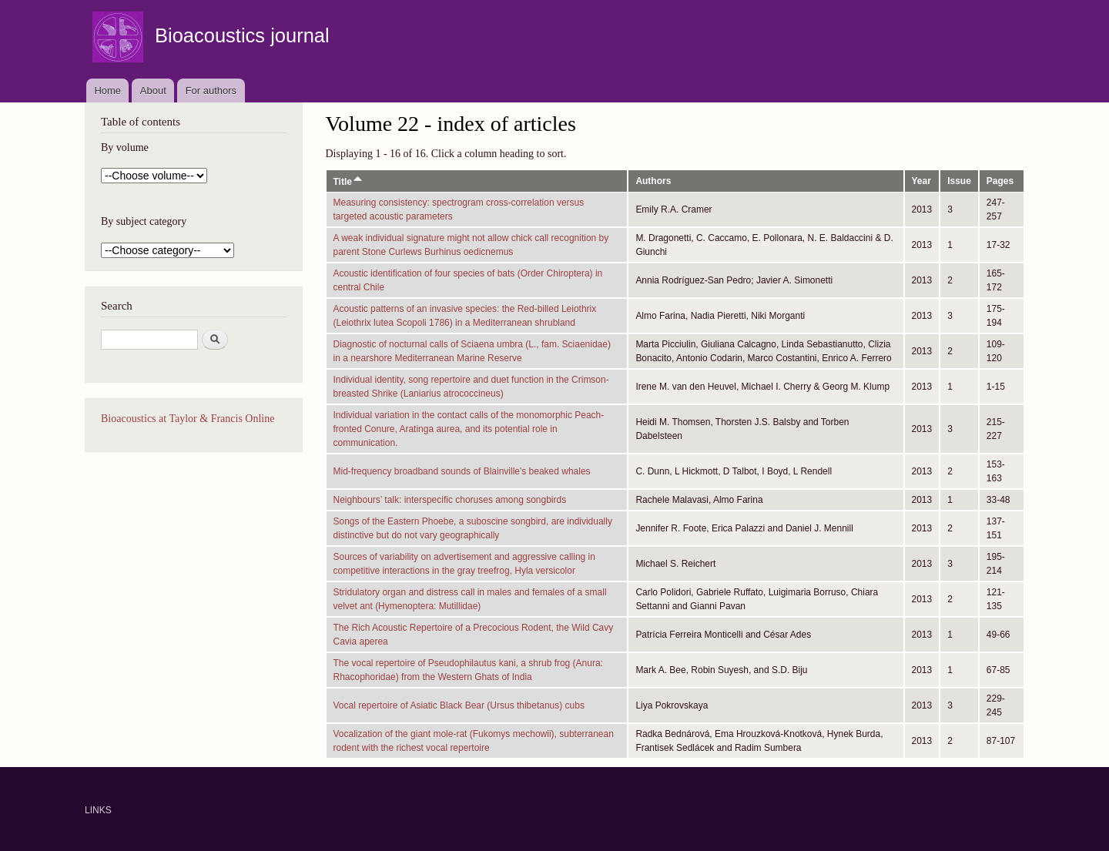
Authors (653, 181)
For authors (211, 90)
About (153, 90)
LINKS (98, 810)
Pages (1000, 181)
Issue (959, 181)
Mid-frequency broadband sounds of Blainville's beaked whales (462, 471)
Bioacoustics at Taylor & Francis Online (187, 418)
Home (107, 90)
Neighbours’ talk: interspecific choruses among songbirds (450, 499)
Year (921, 181)
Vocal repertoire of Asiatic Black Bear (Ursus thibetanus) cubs (459, 705)
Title (348, 181)
